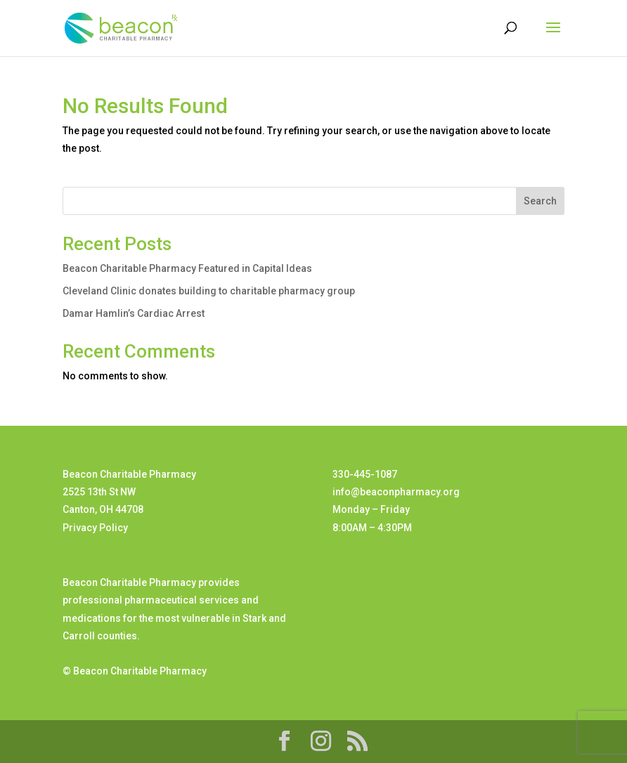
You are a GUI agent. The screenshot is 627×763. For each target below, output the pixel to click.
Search (540, 201)
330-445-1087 (364, 474)
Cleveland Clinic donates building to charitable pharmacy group (209, 290)
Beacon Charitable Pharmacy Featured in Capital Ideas (187, 268)
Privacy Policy (95, 527)
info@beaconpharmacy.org (396, 491)
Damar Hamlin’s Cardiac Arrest (134, 313)
